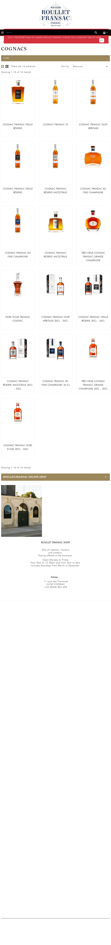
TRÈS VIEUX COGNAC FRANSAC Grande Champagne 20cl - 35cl (93, 385)
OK (101, 40)
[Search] (51, 32)
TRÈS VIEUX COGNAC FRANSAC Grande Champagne (93, 257)
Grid (2, 66)
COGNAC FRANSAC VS (55, 124)
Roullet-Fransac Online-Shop (24, 477)
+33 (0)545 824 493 (55, 587)
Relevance (91, 66)
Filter (6, 58)
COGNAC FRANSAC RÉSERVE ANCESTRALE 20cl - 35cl (18, 385)
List (7, 66)
